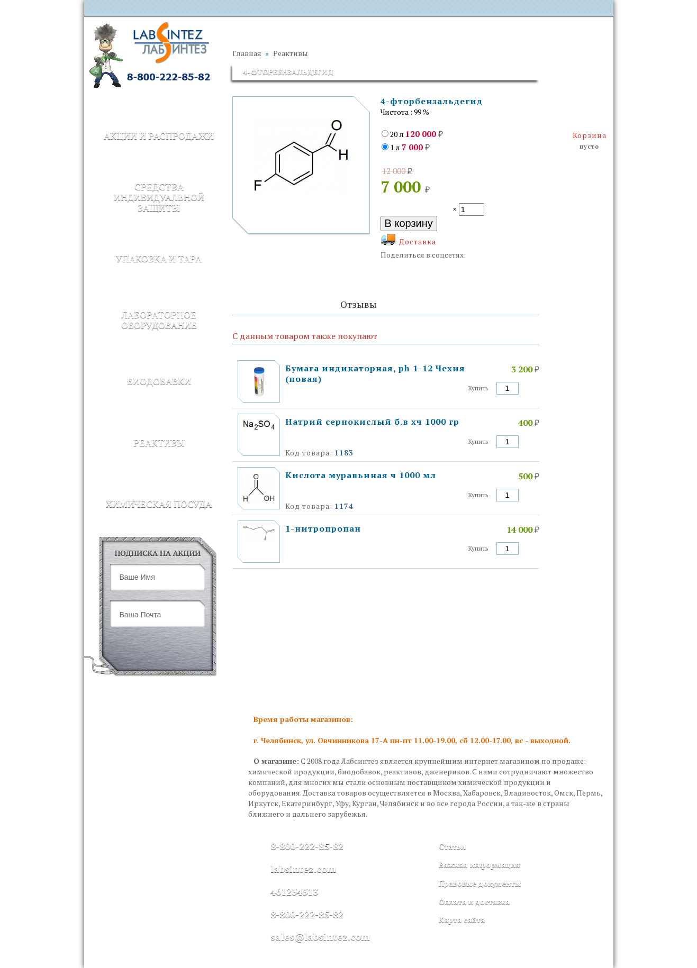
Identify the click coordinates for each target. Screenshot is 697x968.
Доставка (417, 241)
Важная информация (479, 865)
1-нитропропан (323, 528)
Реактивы (290, 53)
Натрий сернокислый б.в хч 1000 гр (372, 421)
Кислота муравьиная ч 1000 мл (360, 475)
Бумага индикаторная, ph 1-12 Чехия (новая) (375, 373)
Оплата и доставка (474, 902)
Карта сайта (462, 920)
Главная (246, 53)
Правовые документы (480, 883)
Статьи (452, 846)
